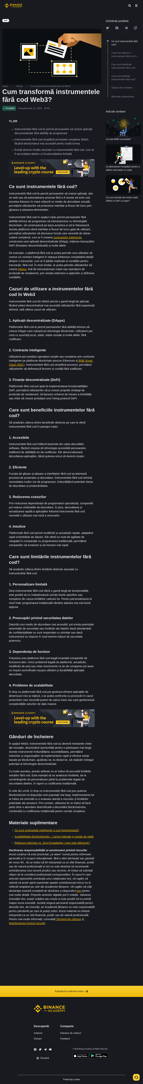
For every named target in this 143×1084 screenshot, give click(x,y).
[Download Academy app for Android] (99, 1056)
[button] (136, 5)
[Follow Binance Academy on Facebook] (35, 1049)
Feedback (65, 1038)
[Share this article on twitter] (107, 28)
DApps (22, 269)
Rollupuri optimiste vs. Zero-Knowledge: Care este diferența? (52, 842)
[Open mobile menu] (136, 5)
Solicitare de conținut (70, 1033)
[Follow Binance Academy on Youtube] (50, 1049)
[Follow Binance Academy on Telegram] (45, 1049)
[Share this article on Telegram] (126, 28)
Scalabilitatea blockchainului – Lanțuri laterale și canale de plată (54, 836)
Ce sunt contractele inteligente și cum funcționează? (47, 830)
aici (78, 890)
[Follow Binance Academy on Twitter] (40, 1049)
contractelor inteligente (67, 237)
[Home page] (13, 5)
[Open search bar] (128, 5)
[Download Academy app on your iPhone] (81, 1056)
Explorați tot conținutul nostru (71, 991)
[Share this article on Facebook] (117, 28)
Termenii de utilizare (68, 919)
